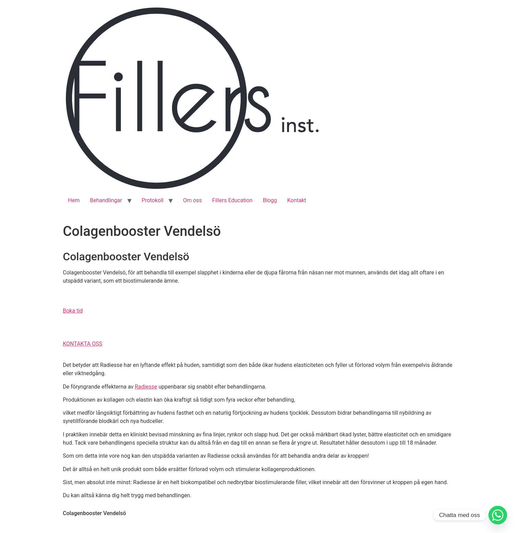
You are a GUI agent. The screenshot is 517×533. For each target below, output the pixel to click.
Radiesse (146, 386)
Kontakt (296, 200)
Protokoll (153, 200)
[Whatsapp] (498, 515)
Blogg (270, 200)
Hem (74, 200)
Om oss (192, 200)
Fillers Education (232, 200)
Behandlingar (106, 200)
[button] (73, 310)
